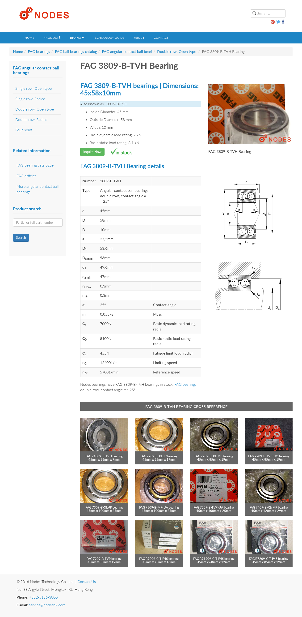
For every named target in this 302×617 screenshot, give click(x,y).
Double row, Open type (176, 51)
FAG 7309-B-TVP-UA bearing (213, 507)
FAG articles (26, 175)
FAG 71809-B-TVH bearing (104, 456)
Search (21, 238)
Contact (161, 37)
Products (52, 37)
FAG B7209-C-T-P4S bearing (268, 559)
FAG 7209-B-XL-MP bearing (213, 456)
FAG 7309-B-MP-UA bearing (159, 507)
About (139, 37)
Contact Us (86, 581)
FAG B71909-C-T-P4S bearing (214, 559)
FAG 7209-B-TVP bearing (104, 559)
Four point (23, 130)
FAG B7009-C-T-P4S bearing (159, 559)
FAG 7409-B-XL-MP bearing (268, 507)
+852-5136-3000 (43, 597)
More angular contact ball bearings (38, 189)
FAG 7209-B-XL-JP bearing (158, 456)
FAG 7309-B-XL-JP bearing (104, 507)
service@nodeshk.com (47, 605)
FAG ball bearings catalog (76, 51)
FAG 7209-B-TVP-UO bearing (268, 456)
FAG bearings (39, 51)
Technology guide (109, 37)
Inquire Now (92, 152)
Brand (77, 37)
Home (29, 37)
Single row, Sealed (30, 98)
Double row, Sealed (31, 119)
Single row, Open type (33, 88)
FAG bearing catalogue (35, 165)
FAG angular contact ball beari (127, 51)
